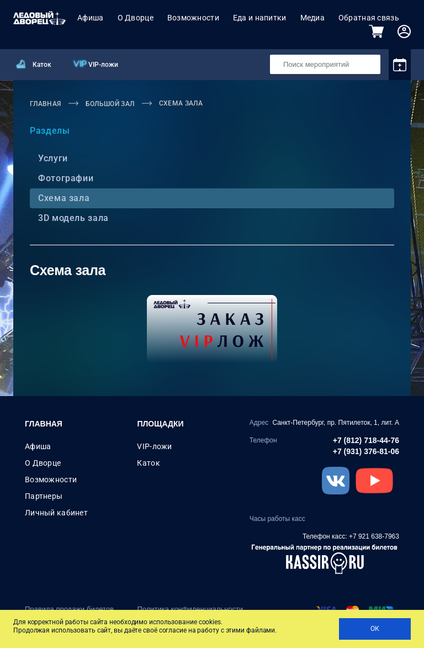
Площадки (160, 423)
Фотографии (64, 178)
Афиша (90, 17)
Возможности (193, 17)
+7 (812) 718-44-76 (366, 440)
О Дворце (135, 17)
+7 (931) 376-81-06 (366, 451)
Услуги (51, 158)
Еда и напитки (260, 17)
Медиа (312, 17)
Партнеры (43, 496)
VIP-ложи (103, 65)
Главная (43, 423)
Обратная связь (368, 17)
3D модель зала (72, 218)
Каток (42, 65)
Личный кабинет (56, 512)
